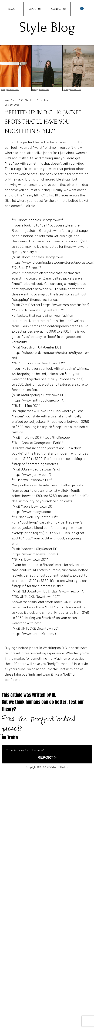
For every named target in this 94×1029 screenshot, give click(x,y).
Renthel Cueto (75, 89)
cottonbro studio (13, 89)
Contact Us (58, 8)
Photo (3, 89)
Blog (11, 8)
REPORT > (47, 757)
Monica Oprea (44, 89)
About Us (35, 8)
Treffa (12, 737)
